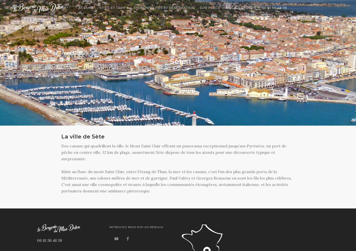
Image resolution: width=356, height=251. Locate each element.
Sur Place (210, 8)
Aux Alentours (240, 8)
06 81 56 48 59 (274, 8)
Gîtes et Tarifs (114, 8)
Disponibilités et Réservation (164, 8)
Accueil (86, 8)
